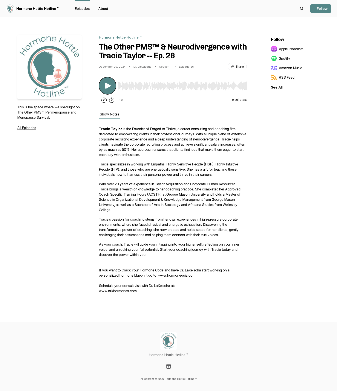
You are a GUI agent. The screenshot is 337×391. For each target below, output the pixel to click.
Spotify (280, 58)
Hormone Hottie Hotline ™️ (37, 8)
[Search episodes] (301, 8)
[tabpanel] (173, 212)
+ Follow (321, 8)
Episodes (82, 8)
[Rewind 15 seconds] (104, 100)
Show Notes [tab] (109, 114)
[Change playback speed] (120, 100)
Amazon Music (286, 68)
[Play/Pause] (107, 85)
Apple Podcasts (287, 49)
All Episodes (26, 128)
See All (277, 87)
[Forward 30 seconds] (112, 100)
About (103, 8)
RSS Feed (282, 77)
